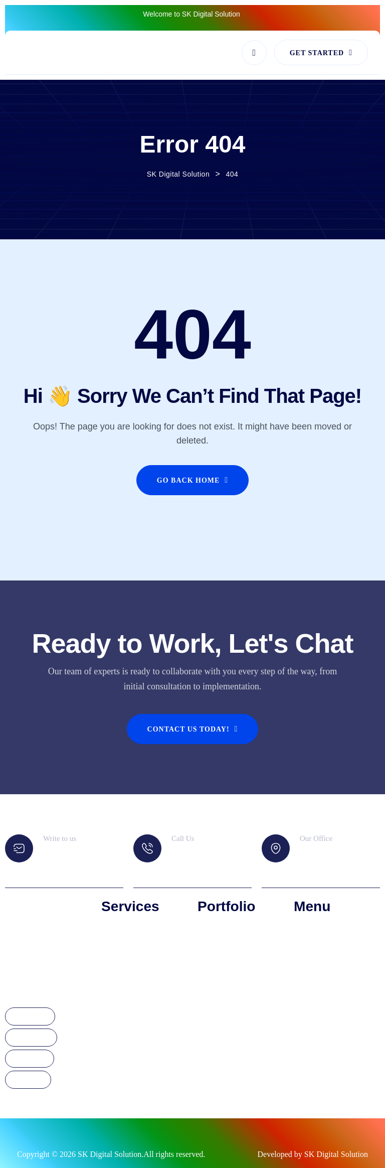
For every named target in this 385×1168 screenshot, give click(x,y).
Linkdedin (30, 1059)
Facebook (30, 1016)
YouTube (28, 1080)
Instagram (31, 1038)
